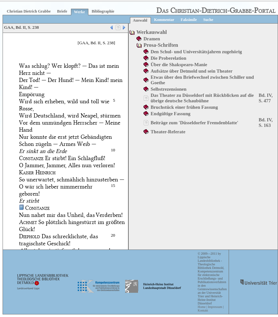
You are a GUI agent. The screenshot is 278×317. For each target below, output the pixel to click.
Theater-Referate (168, 131)
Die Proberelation (168, 58)
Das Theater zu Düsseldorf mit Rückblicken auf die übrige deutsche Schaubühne (202, 98)
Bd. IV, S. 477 (266, 98)
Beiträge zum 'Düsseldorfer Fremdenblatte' (194, 122)
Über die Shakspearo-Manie (179, 64)
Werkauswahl (151, 32)
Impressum (215, 307)
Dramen (152, 38)
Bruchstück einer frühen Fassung (184, 107)
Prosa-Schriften (161, 45)
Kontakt (203, 310)
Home (201, 307)
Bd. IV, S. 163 (266, 122)
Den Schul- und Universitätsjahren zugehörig (196, 51)
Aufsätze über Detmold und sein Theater (192, 71)
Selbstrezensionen (168, 89)
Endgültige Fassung (170, 113)
